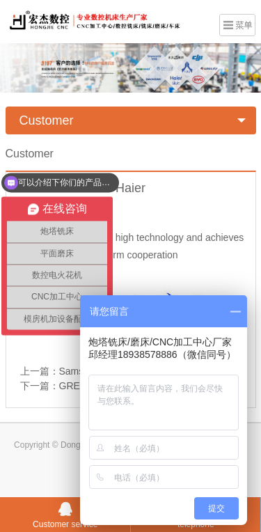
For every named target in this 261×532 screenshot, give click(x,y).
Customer (46, 120)
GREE (73, 385)
